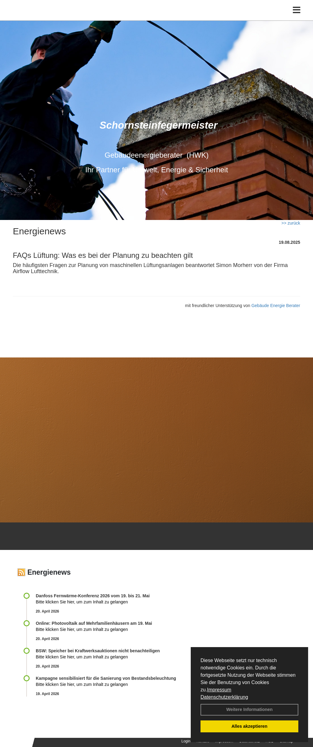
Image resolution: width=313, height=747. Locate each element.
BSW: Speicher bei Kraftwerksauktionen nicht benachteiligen (98, 650)
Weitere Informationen (249, 709)
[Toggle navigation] (296, 17)
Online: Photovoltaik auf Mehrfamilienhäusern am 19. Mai (94, 623)
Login (186, 741)
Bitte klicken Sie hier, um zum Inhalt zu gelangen (82, 601)
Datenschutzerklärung (224, 697)
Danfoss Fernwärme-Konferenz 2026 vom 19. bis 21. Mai (93, 595)
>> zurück (291, 223)
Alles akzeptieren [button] (249, 726)
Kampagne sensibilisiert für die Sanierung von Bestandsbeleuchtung (106, 678)
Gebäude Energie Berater (275, 305)
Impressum (219, 689)
